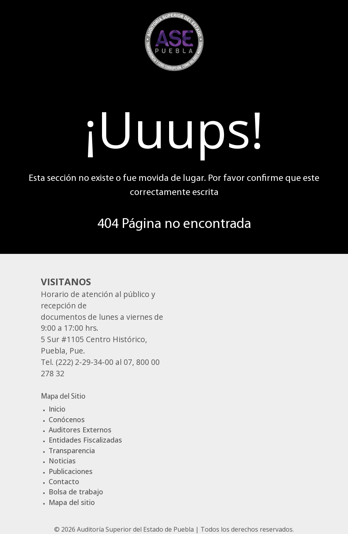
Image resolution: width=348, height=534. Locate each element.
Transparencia (72, 450)
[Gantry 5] (174, 40)
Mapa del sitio (72, 502)
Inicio (57, 409)
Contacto (64, 481)
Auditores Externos (80, 429)
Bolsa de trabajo (76, 491)
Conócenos (67, 419)
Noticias (62, 460)
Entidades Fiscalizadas (85, 440)
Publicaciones (71, 471)
